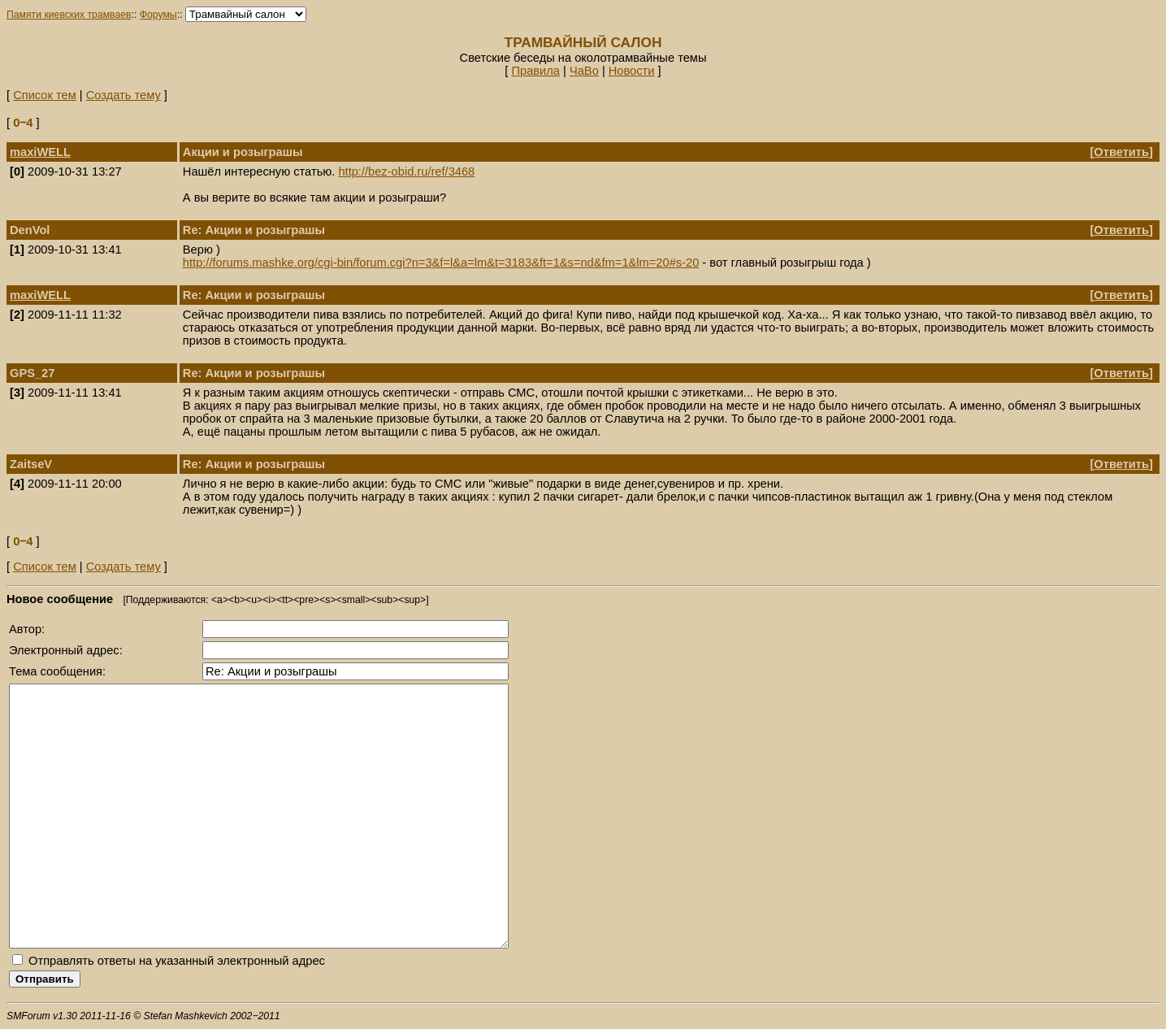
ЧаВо (584, 70)
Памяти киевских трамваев (69, 14)
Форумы (158, 14)
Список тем (44, 95)
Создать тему (123, 95)
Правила (535, 70)
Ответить (1121, 151)
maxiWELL (40, 151)
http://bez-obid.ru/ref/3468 (406, 171)
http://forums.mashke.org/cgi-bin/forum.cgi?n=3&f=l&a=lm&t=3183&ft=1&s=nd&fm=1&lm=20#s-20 (441, 262)
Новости (632, 70)
